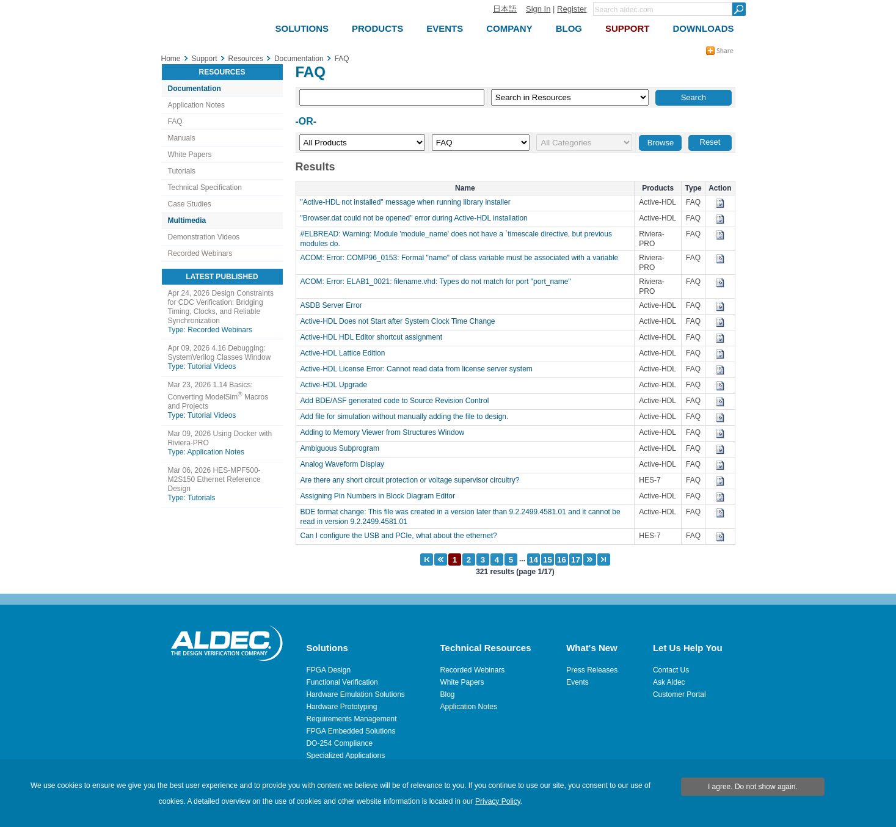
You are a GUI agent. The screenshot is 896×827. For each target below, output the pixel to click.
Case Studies (189, 204)
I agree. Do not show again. (753, 786)
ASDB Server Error (334, 305)
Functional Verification (341, 682)
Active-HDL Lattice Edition (346, 353)
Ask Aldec (669, 682)
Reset (710, 142)
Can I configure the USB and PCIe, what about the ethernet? (401, 535)
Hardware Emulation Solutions (355, 694)
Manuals (181, 138)
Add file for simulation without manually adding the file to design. (407, 416)
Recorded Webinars (200, 253)
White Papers (190, 154)
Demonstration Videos (204, 237)
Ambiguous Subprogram (342, 448)
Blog (447, 694)
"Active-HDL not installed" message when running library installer (408, 202)
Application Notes (196, 105)
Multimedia (187, 220)
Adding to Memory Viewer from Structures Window (385, 432)
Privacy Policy (497, 801)
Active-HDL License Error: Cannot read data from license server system (420, 369)
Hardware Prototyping (341, 706)
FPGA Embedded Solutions (350, 731)
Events (577, 682)
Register (571, 8)
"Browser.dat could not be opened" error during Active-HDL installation (417, 218)
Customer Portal (679, 694)
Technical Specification (205, 187)
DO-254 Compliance (339, 743)
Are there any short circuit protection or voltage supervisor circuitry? (413, 480)
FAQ (175, 121)
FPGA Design (328, 670)
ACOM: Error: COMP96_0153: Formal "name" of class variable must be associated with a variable (462, 257)
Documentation (194, 88)
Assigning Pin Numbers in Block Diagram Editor (380, 496)
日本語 (505, 8)
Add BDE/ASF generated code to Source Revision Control (397, 400)
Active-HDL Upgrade (337, 385)
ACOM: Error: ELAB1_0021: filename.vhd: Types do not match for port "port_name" (438, 281)
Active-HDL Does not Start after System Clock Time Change (400, 321)
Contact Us (671, 670)
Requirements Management (351, 719)
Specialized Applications (345, 755)
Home (171, 58)
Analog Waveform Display (345, 464)
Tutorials (182, 171)
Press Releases (591, 670)
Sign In (538, 8)
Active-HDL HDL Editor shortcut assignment (374, 337)
